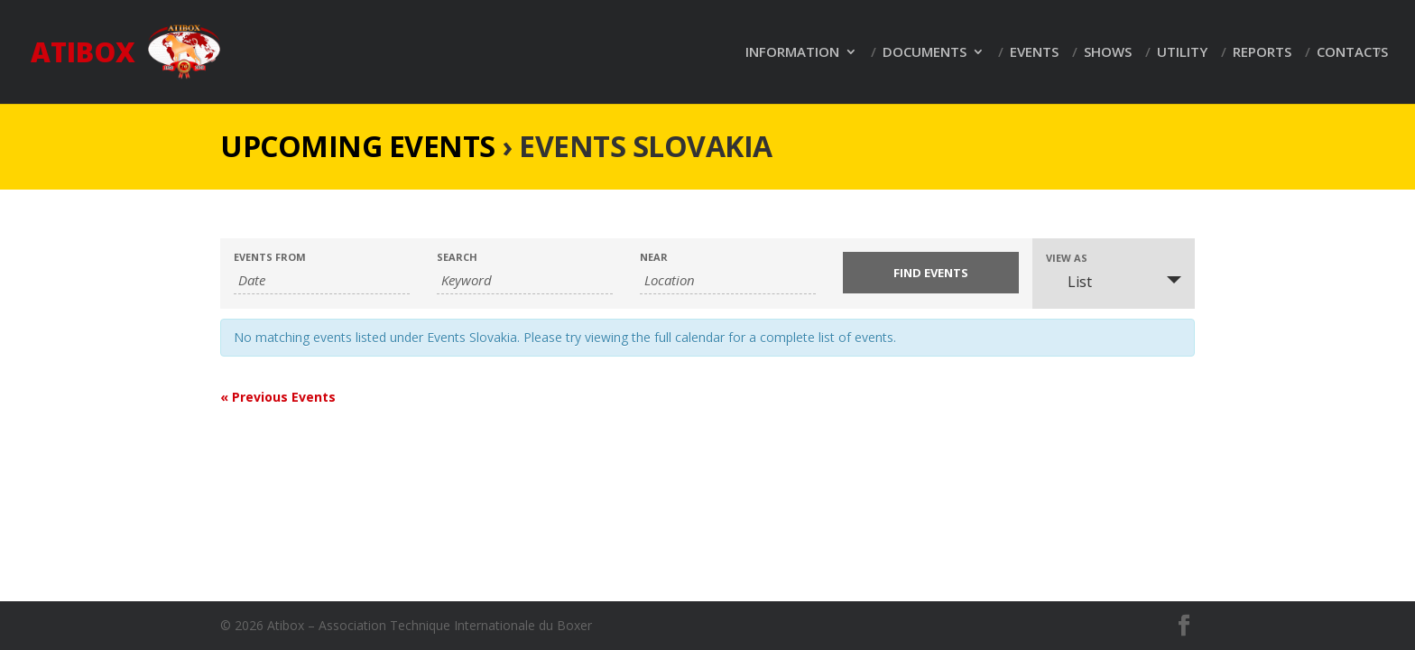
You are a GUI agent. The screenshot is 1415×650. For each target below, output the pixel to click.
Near (654, 257)
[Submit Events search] (931, 272)
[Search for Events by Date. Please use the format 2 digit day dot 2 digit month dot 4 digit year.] (322, 280)
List (1069, 282)
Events (1034, 52)
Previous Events (278, 396)
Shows (1108, 52)
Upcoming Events (357, 145)
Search (457, 257)
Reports (1262, 52)
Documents (924, 52)
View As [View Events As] (1066, 258)
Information (792, 52)
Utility (1182, 52)
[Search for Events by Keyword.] (525, 280)
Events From (270, 257)
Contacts (1352, 52)
